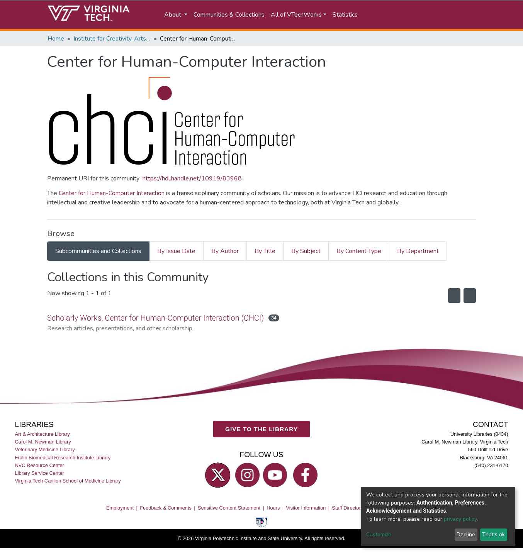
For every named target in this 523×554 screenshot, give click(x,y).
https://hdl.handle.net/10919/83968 (192, 178)
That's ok (493, 534)
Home (56, 38)
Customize (378, 534)
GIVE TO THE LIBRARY (261, 428)
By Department (418, 251)
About (173, 14)
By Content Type (358, 251)
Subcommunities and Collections (98, 251)
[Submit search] (390, 14)
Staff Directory (347, 507)
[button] (424, 14)
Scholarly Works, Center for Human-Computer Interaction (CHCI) (158, 318)
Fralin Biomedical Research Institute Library (63, 457)
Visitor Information (306, 507)
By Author (225, 251)
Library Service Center (39, 473)
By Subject (306, 251)
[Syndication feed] (449, 295)
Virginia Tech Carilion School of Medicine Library (68, 480)
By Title (265, 251)
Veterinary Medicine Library (45, 449)
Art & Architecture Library (42, 434)
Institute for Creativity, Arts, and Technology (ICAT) (112, 38)
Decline (466, 534)
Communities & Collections (229, 14)
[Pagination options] (468, 295)
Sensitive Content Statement (229, 507)
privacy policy (460, 519)
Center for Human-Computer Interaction (112, 193)
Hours (273, 507)
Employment (120, 507)
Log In (462, 14)
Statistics (345, 14)
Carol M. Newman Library (43, 442)
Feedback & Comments (166, 507)
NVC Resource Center (39, 465)
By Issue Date (176, 251)
